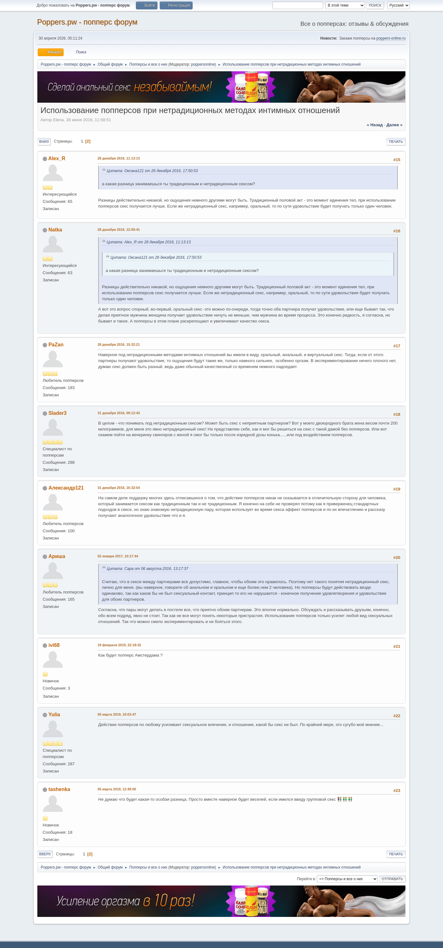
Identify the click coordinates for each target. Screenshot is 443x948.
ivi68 (54, 645)
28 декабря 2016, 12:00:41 (119, 229)
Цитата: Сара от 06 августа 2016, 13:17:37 (147, 568)
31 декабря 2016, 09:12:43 (119, 413)
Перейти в (306, 878)
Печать (396, 142)
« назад (375, 124)
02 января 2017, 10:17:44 (118, 556)
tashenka (59, 789)
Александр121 (65, 487)
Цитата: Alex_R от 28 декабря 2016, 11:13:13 (149, 242)
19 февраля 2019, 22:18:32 (119, 645)
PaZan (55, 344)
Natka (55, 229)
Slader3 (57, 413)
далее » (395, 124)
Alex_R (56, 158)
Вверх (45, 854)
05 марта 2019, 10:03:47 (117, 714)
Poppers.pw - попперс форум (87, 22)
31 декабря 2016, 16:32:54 (119, 488)
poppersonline (203, 64)
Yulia (54, 714)
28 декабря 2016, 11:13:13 (119, 158)
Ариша (56, 556)
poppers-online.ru (391, 38)
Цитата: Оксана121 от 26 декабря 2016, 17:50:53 (152, 171)
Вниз (44, 142)
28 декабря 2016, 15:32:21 (119, 344)
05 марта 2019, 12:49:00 (117, 789)
